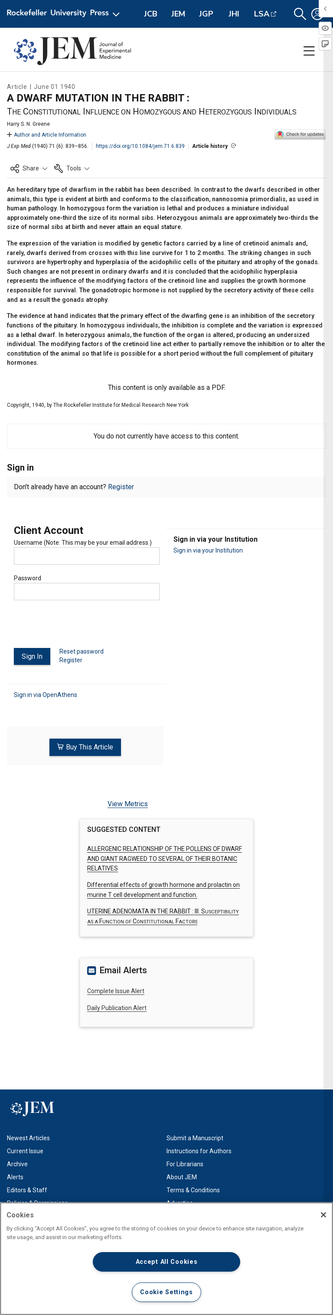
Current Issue (25, 1151)
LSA (261, 14)
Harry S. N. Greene (28, 124)
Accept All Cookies (167, 1262)
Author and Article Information (46, 135)
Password (27, 578)
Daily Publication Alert (117, 1007)
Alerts (15, 1177)
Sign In (32, 656)
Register (121, 487)
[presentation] (80, 627)
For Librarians (184, 1164)
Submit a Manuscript (194, 1138)
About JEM (181, 1177)
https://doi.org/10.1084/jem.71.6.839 (140, 146)
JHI (234, 14)
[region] (166, 1258)
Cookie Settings (166, 1292)
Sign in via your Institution (208, 550)
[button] (300, 14)
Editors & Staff (27, 1190)
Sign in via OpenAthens (45, 694)
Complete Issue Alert (115, 991)
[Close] (323, 1214)
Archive (17, 1164)
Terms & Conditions (193, 1190)
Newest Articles (28, 1138)
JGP (206, 14)
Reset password (81, 651)
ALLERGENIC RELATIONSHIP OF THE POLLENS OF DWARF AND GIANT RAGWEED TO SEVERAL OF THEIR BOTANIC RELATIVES (164, 858)
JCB (150, 14)
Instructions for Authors (199, 1151)
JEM (178, 14)
